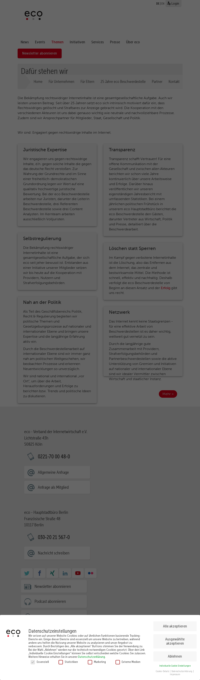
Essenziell (40, 659)
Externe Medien (128, 659)
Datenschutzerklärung (91, 654)
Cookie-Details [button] (162, 669)
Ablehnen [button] (175, 654)
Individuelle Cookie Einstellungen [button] (175, 663)
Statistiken (68, 659)
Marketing (97, 659)
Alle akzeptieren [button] (175, 624)
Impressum (175, 672)
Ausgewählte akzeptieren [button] (175, 639)
